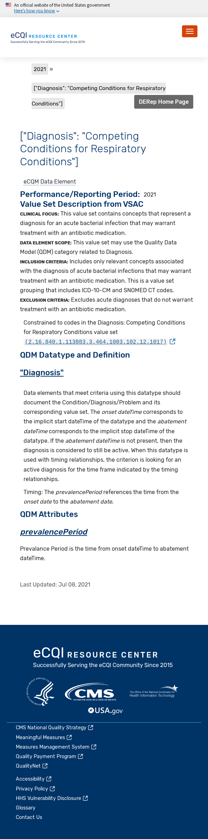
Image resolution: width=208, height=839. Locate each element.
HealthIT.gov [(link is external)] (154, 691)
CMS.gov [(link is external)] (91, 691)
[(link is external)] (99, 341)
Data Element (58, 181)
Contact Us (29, 817)
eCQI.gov (103, 658)
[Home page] (48, 36)
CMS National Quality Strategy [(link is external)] (55, 728)
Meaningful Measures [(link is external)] (44, 737)
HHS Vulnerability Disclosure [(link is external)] (52, 798)
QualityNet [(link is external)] (32, 766)
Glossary (25, 808)
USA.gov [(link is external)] (105, 710)
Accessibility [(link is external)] (34, 779)
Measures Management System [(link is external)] (56, 747)
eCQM (31, 181)
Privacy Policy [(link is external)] (36, 789)
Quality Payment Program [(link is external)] (50, 756)
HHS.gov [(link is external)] (40, 692)
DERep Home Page (164, 101)
